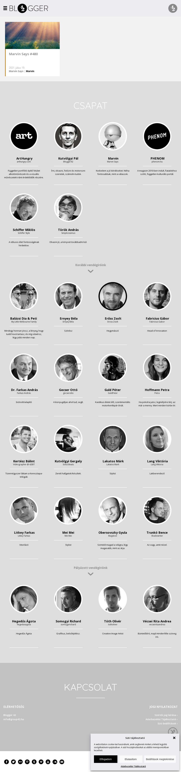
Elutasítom (131, 759)
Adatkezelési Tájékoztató (133, 766)
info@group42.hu (13, 719)
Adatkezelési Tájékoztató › (162, 719)
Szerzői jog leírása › (166, 715)
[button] (174, 738)
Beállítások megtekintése (160, 759)
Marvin (30, 71)
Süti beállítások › (168, 723)
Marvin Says (16, 71)
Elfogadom (106, 759)
